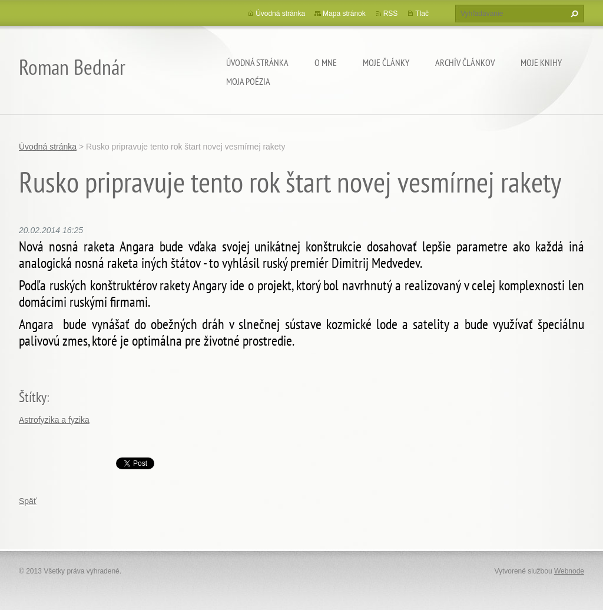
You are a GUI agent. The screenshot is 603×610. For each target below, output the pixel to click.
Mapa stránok (344, 13)
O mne (325, 62)
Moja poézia (248, 81)
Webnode (569, 571)
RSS (390, 13)
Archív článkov (465, 62)
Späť (28, 501)
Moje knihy (541, 62)
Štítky (33, 397)
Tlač (422, 13)
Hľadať (573, 13)
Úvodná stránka (257, 62)
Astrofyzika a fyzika (54, 420)
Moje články (386, 62)
